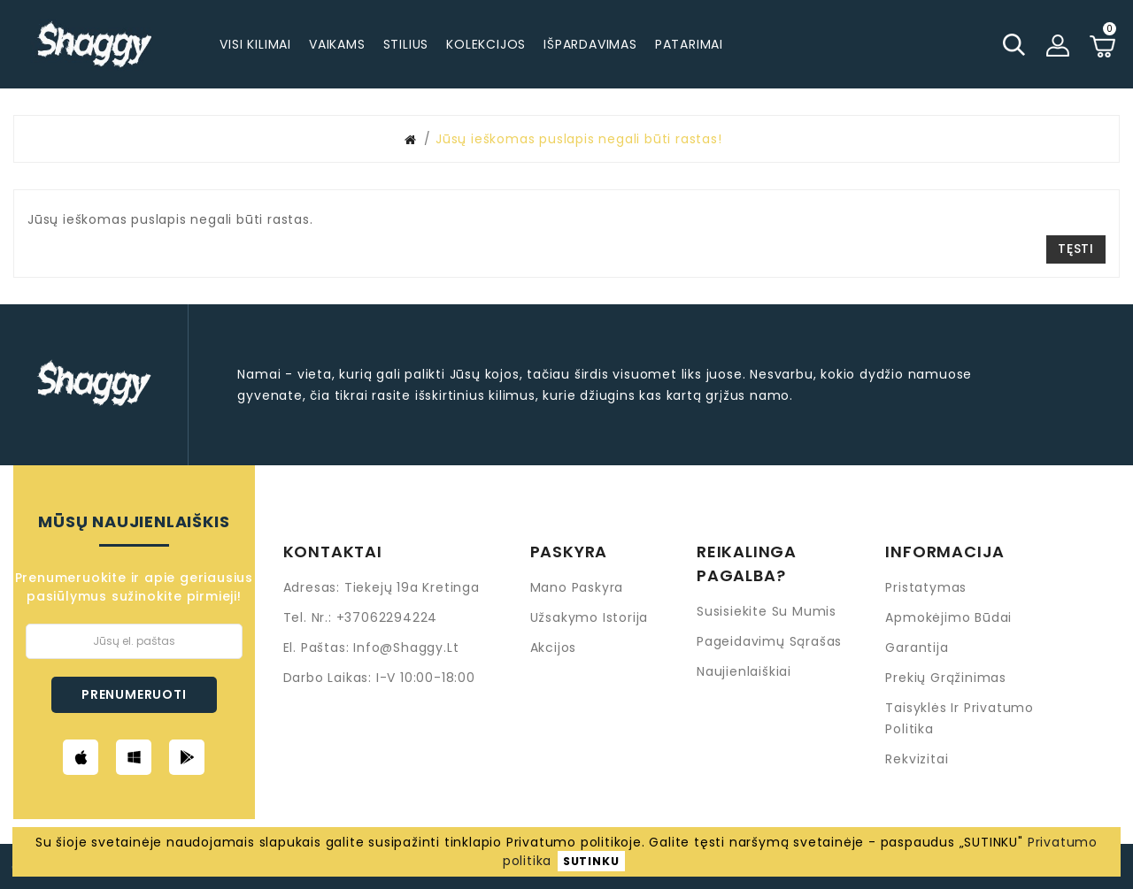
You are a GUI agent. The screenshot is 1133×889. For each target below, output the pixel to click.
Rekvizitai (916, 759)
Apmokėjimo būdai (948, 617)
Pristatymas (926, 587)
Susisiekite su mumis (766, 611)
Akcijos (553, 647)
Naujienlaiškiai (744, 671)
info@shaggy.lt (406, 647)
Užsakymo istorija (589, 617)
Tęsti (1076, 248)
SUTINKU (591, 861)
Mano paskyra (577, 587)
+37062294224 (387, 617)
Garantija (916, 647)
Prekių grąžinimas (945, 677)
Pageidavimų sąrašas (769, 641)
